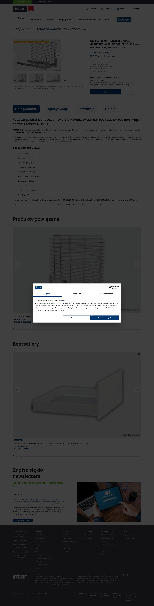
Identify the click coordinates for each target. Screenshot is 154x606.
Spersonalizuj (77, 318)
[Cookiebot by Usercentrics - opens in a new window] (110, 287)
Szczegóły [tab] (77, 294)
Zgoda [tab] (47, 294)
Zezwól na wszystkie (105, 318)
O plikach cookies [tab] (106, 294)
